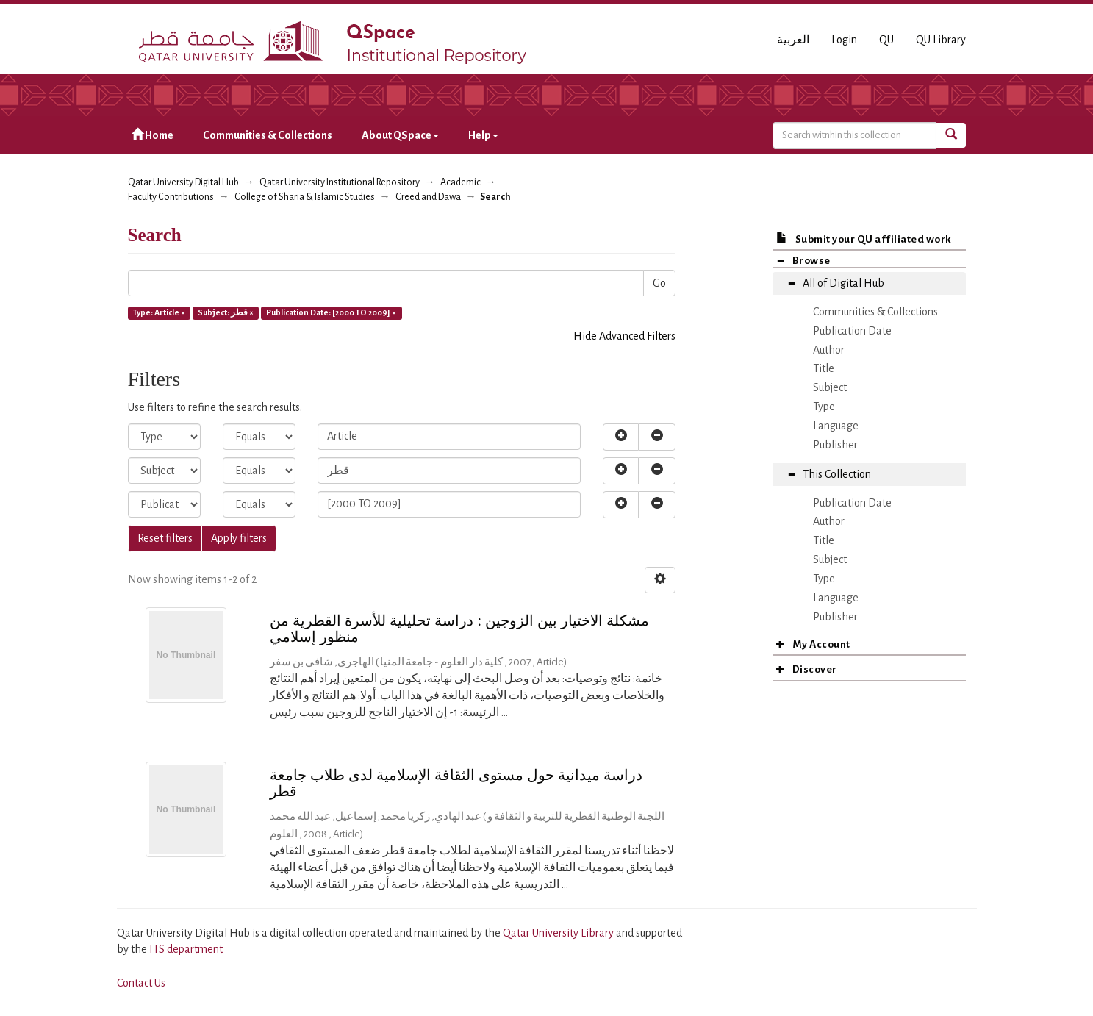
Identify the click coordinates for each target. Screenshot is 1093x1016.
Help (483, 135)
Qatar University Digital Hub (183, 182)
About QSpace (400, 135)
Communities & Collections (267, 135)
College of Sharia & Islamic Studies (304, 197)
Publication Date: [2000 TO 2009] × (331, 312)
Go (659, 283)
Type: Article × (159, 312)
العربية (793, 40)
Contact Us (141, 983)
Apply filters (239, 538)
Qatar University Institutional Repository (339, 182)
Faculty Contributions (171, 197)
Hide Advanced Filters (624, 336)
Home (152, 135)
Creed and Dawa (428, 197)
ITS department (186, 949)
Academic (460, 182)
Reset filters (165, 538)
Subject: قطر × (226, 312)
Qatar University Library (559, 933)
